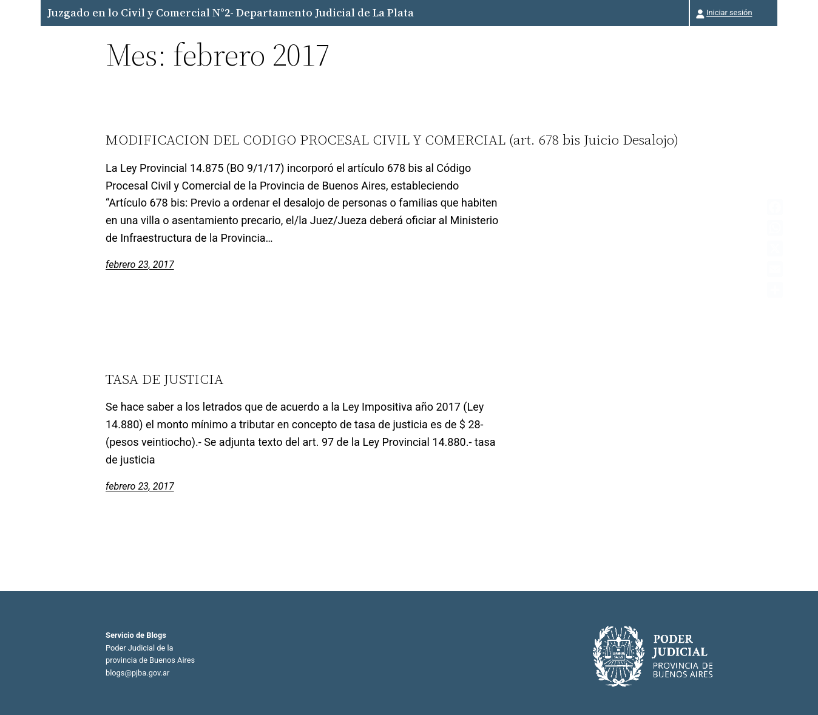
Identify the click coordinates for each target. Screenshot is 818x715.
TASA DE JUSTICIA (164, 379)
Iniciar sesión (729, 12)
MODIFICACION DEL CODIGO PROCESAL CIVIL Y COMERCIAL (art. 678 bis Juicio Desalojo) (392, 140)
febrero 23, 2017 (140, 264)
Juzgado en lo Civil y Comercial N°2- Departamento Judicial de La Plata (230, 12)
